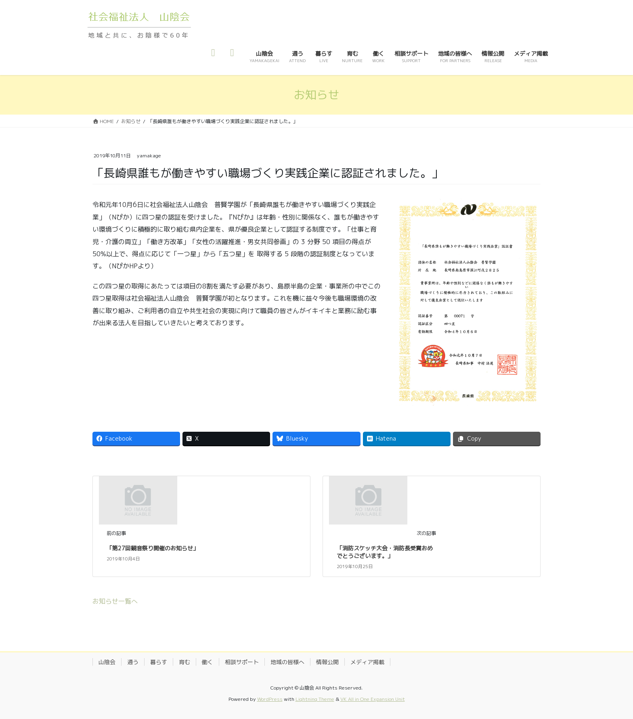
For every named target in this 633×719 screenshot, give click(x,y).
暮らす (158, 662)
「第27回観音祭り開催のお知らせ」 (153, 548)
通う (132, 662)
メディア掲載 (367, 662)
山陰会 (107, 662)
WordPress (270, 699)
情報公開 (327, 662)
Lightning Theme (315, 699)
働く (207, 662)
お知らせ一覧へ (115, 601)
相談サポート (242, 662)
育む (184, 662)
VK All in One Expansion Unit (372, 699)
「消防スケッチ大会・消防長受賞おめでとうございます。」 (385, 552)
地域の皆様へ (287, 662)
